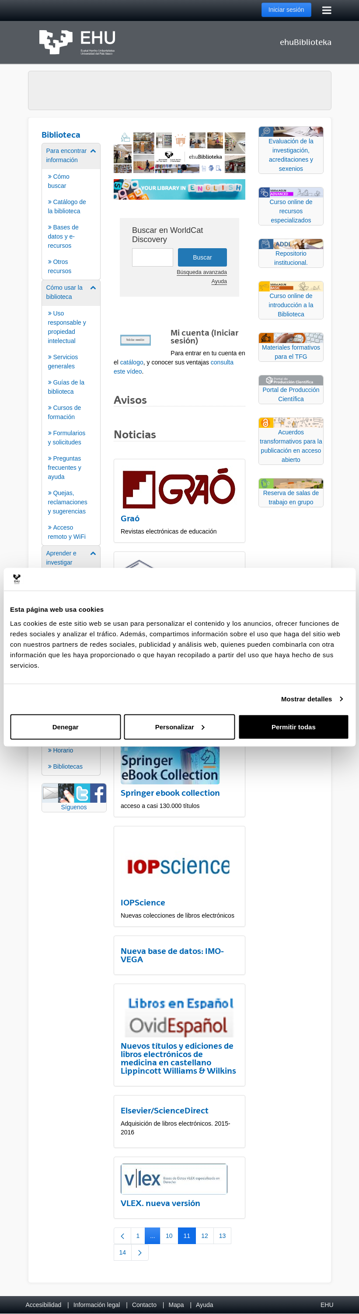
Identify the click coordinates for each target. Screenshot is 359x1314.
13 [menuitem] (225, 1237)
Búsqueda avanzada (202, 272)
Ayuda (219, 281)
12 (207, 1237)
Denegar (65, 726)
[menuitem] (71, 211)
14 (125, 1254)
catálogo (131, 362)
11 (190, 1237)
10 (172, 1237)
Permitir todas (294, 726)
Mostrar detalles (306, 699)
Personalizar (180, 726)
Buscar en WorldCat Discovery (167, 235)
